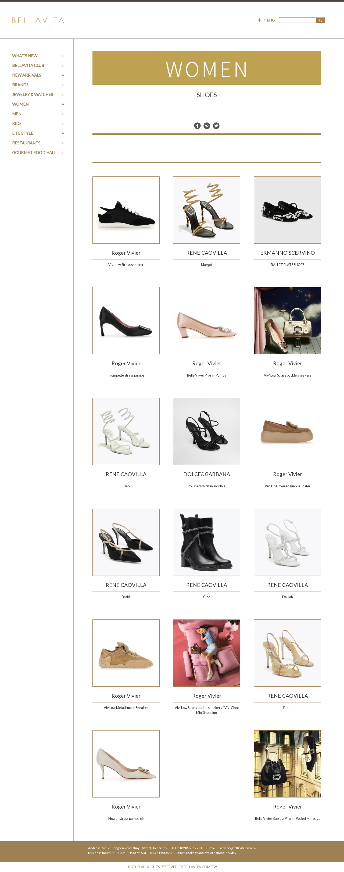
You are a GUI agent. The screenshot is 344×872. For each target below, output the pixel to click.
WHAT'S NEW (24, 55)
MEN (16, 113)
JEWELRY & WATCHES (32, 94)
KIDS (17, 123)
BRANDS (20, 84)
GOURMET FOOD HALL (34, 152)
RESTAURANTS (26, 142)
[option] (206, 68)
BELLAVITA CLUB (28, 65)
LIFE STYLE (22, 133)
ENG (271, 20)
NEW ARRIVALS (26, 75)
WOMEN (20, 104)
